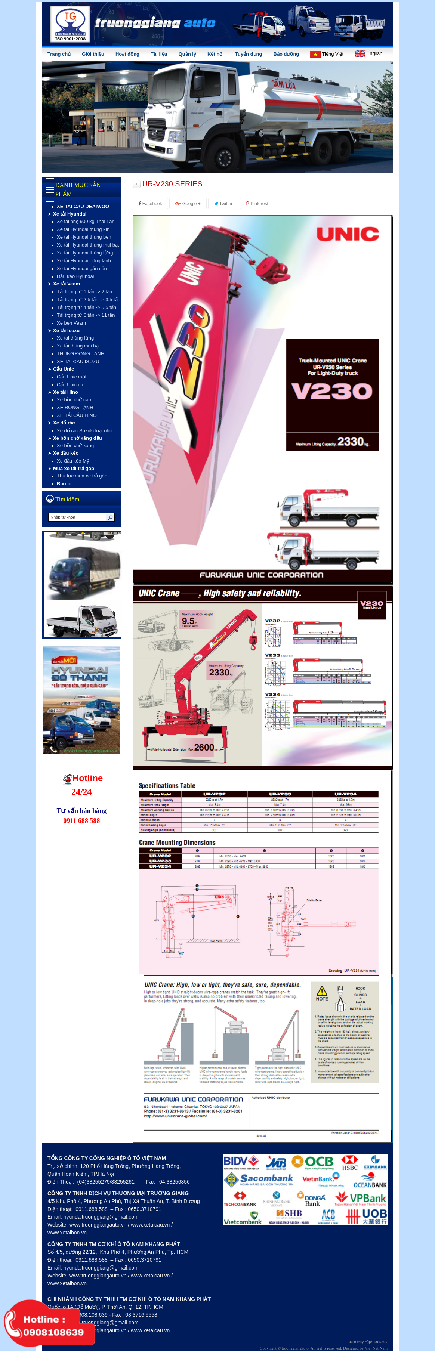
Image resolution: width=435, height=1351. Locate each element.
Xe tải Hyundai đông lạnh (84, 260)
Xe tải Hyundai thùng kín (83, 229)
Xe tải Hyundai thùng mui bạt (88, 245)
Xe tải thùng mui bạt (78, 346)
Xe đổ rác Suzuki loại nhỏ (84, 430)
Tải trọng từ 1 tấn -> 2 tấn (84, 291)
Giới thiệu (93, 54)
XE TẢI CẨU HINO (77, 415)
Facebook (150, 203)
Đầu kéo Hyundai (75, 276)
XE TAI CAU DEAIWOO (83, 206)
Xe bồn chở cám (75, 399)
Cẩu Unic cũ (70, 384)
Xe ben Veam (71, 323)
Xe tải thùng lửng (75, 338)
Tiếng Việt (326, 54)
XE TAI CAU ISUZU (78, 361)
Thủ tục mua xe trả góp (82, 476)
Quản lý (187, 54)
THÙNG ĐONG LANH (80, 353)
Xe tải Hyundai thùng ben (84, 237)
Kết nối (215, 54)
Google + (187, 203)
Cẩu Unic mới (71, 377)
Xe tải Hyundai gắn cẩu (82, 268)
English (368, 53)
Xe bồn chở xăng (75, 445)
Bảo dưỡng (286, 54)
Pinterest (257, 203)
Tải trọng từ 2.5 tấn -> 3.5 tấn (88, 299)
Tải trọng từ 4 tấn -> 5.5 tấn (86, 307)
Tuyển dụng (248, 54)
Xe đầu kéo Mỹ (73, 461)
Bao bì (64, 483)
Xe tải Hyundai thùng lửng (85, 253)
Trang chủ (59, 54)
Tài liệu (159, 54)
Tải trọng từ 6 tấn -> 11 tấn (86, 315)
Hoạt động (127, 54)
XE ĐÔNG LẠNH (75, 407)
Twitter (223, 203)
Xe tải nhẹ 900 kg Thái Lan (86, 221)
